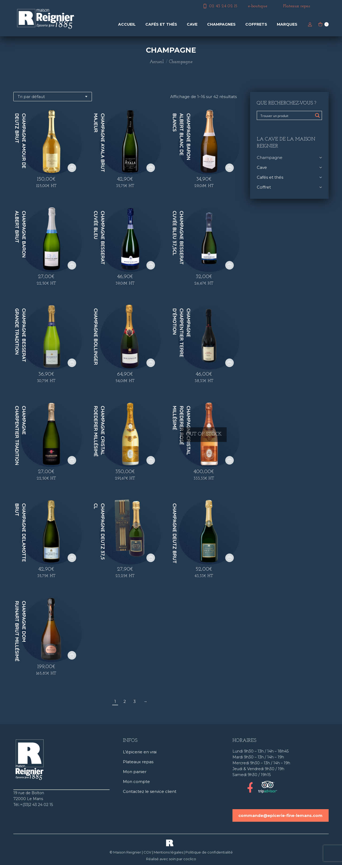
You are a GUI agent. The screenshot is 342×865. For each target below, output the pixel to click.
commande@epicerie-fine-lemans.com (280, 815)
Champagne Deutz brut (175, 533)
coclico (189, 859)
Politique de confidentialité (209, 852)
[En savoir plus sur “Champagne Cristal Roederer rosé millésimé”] (229, 460)
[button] (72, 167)
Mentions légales (168, 852)
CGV (147, 852)
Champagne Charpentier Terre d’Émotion (182, 332)
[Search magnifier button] (317, 115)
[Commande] (52, 96)
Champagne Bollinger (96, 336)
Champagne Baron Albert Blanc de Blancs (182, 136)
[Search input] (286, 115)
